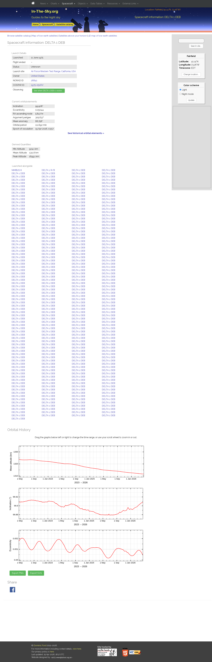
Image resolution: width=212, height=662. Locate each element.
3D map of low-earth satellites (102, 36)
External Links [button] (130, 3)
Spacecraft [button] (67, 3)
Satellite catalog (64, 24)
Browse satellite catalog (19, 36)
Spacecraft (47, 24)
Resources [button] (112, 3)
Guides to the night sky (45, 17)
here (52, 652)
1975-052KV (37, 85)
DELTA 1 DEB (78, 170)
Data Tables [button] (96, 3)
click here (77, 649)
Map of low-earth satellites (45, 36)
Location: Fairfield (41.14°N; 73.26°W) (163, 9)
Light (183, 89)
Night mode (186, 94)
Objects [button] (82, 3)
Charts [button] (54, 3)
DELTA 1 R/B (48, 170)
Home (36, 24)
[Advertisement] (192, 147)
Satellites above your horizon (73, 36)
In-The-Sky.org (44, 11)
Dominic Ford (40, 645)
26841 (34, 80)
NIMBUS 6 (17, 170)
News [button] (43, 3)
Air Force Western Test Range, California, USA (53, 71)
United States (37, 76)
